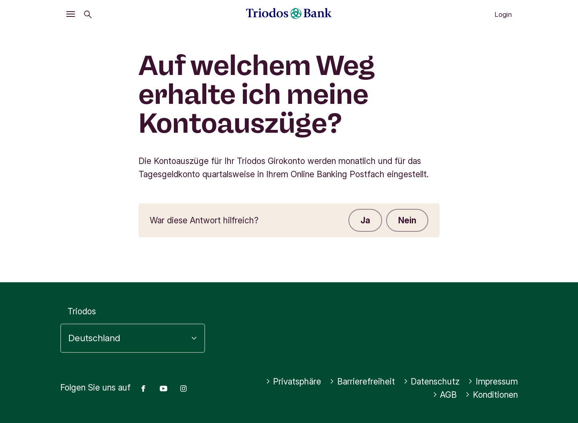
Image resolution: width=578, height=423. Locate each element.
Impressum (493, 381)
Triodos (81, 311)
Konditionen (491, 395)
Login (503, 14)
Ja (365, 220)
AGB (445, 395)
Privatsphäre (294, 381)
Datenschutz (431, 381)
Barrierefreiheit (362, 381)
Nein (407, 220)
